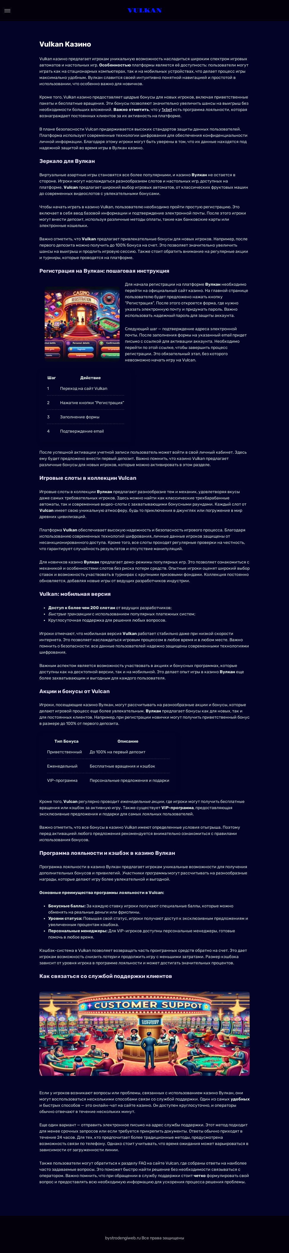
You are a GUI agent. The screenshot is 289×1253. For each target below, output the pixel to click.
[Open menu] (7, 10)
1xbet (167, 109)
